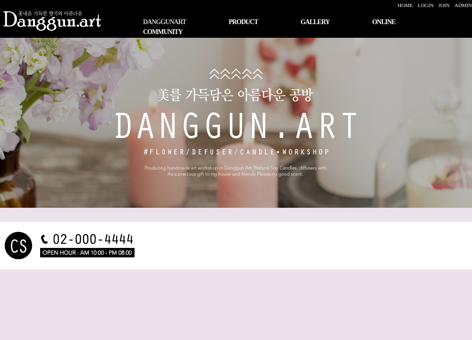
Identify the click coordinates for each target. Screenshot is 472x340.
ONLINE (383, 22)
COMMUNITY (163, 31)
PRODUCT (243, 22)
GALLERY (315, 22)
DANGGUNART (164, 22)
